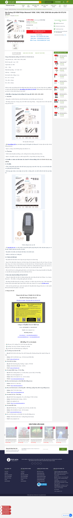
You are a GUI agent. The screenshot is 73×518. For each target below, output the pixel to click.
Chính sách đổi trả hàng (41, 476)
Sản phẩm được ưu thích (60, 52)
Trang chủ (23, 6)
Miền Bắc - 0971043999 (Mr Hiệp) (40, 36)
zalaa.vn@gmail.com (58, 491)
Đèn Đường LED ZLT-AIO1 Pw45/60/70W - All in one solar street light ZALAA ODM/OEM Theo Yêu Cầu (63, 75)
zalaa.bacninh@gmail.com (15, 412)
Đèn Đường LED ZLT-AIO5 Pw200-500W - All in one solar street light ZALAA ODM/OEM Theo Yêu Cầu (63, 100)
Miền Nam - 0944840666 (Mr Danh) (40, 38)
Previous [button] (5, 435)
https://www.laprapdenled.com (17, 392)
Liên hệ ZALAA (65, 6)
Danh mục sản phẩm (35, 6)
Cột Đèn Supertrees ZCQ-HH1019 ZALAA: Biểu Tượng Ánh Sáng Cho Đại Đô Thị (11, 441)
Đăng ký (63, 449)
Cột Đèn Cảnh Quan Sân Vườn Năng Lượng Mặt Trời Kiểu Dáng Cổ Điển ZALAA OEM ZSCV (63, 68)
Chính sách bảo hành (41, 474)
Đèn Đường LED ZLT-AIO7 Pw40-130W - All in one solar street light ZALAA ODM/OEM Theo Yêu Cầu (63, 113)
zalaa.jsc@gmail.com (14, 368)
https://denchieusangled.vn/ (17, 385)
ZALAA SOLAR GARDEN (63, 61)
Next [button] (68, 435)
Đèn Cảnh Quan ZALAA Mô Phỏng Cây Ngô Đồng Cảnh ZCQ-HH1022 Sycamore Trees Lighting (36, 441)
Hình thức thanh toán (41, 481)
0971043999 (56, 489)
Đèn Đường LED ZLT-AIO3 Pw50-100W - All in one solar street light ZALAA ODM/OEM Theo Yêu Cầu (63, 87)
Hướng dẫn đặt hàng (40, 479)
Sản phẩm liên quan (36, 424)
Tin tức (60, 6)
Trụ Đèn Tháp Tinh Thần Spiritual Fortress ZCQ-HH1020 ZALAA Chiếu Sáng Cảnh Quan (61, 441)
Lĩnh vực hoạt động (44, 6)
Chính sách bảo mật (40, 473)
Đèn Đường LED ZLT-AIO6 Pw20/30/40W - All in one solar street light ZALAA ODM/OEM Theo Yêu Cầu (63, 107)
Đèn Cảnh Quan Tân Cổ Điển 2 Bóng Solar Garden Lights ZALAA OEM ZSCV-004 (63, 56)
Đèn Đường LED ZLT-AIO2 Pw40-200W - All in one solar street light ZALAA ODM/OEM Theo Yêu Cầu (63, 81)
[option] (15, 31)
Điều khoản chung (40, 471)
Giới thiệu (28, 6)
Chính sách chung (53, 6)
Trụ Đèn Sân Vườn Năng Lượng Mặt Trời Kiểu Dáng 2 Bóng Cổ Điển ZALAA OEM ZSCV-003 (63, 62)
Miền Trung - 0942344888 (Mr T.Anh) (40, 40)
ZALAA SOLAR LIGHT (63, 80)
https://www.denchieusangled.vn (18, 403)
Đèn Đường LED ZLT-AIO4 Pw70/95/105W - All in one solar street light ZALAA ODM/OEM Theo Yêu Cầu (63, 94)
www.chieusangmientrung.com (17, 378)
